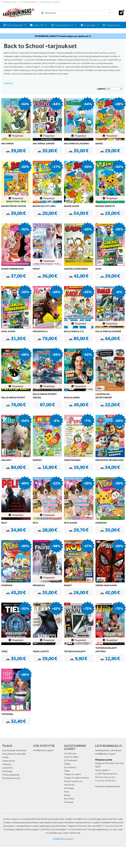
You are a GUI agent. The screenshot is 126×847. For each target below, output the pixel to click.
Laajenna (8, 82)
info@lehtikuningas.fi (43, 750)
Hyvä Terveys (70, 753)
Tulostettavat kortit (11, 778)
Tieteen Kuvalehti (72, 774)
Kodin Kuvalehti (71, 756)
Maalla (67, 763)
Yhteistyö (6, 764)
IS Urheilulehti (70, 760)
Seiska (67, 795)
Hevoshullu (69, 784)
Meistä (5, 757)
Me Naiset (69, 788)
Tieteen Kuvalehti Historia (76, 777)
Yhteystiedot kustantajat (14, 753)
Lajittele (101, 88)
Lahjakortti (7, 767)
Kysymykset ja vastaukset (14, 750)
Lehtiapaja (7, 771)
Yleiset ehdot (8, 760)
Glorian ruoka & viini (73, 781)
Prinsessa (68, 802)
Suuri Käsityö (70, 767)
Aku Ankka (69, 798)
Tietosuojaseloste (10, 774)
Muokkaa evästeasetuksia (107, 786)
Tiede (67, 770)
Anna (66, 791)
